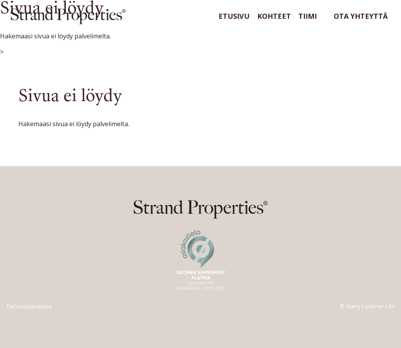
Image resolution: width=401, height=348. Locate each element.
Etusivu (234, 16)
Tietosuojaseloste (29, 306)
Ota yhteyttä (361, 16)
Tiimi (307, 16)
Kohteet (274, 16)
